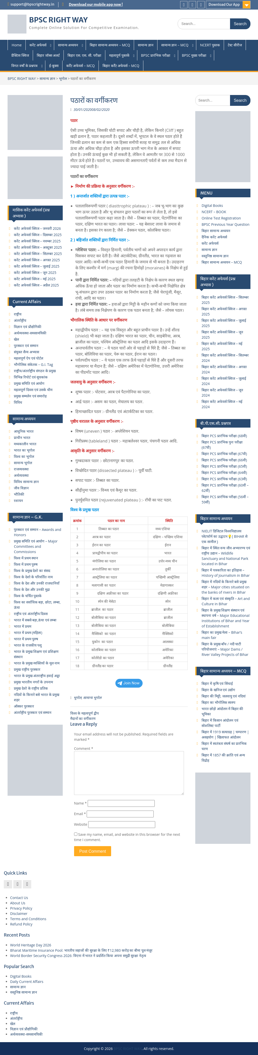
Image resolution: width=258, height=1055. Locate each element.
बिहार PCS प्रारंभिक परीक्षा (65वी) (224, 466)
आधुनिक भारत (24, 431)
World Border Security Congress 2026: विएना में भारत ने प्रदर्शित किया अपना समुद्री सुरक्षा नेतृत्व (78, 955)
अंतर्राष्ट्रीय (20, 320)
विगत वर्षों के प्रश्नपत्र (24, 65)
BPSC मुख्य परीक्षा (194, 55)
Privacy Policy (21, 908)
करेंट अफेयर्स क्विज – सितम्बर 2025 (38, 253)
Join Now (128, 683)
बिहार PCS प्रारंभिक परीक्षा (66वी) (224, 460)
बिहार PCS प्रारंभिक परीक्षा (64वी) (224, 472)
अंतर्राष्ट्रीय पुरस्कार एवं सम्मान (32, 712)
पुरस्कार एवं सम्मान (26, 345)
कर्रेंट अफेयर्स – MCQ (80, 65)
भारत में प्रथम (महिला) (28, 632)
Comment (83, 748)
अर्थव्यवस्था (21, 475)
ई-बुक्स (53, 65)
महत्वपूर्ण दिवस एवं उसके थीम (33, 389)
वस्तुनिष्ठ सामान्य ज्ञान (215, 255)
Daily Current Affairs (26, 981)
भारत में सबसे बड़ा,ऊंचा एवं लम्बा (35, 620)
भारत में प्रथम (22, 626)
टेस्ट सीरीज (235, 45)
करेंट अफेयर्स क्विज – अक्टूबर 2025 (38, 247)
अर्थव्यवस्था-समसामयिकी (30, 333)
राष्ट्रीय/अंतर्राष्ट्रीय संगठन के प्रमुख (35, 370)
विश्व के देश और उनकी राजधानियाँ (36, 583)
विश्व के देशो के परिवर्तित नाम (33, 576)
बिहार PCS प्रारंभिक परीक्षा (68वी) (224, 435)
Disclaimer (18, 913)
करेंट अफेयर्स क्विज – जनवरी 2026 (37, 228)
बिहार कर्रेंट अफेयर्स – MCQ (121, 65)
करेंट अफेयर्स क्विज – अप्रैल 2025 (36, 285)
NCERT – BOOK (214, 211)
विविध (18, 402)
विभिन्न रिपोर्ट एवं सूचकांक (31, 377)
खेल (16, 339)
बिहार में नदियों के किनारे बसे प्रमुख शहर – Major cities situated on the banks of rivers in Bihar (225, 587)
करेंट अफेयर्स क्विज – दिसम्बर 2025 (37, 234)
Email (80, 813)
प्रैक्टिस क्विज (20, 55)
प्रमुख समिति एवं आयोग (29, 383)
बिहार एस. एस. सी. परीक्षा (84, 55)
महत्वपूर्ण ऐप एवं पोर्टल (28, 358)
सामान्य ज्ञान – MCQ (174, 45)
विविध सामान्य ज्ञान (26, 481)
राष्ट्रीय (17, 314)
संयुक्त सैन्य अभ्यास (26, 351)
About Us (17, 903)
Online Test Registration (221, 218)
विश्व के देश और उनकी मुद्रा (32, 589)
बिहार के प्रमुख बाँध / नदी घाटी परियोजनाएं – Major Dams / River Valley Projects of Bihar (225, 649)
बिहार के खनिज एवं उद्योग (218, 689)
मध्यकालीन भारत (25, 443)
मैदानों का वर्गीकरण (82, 718)
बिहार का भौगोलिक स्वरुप (218, 702)
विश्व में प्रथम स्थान (26, 558)
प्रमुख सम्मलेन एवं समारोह (30, 396)
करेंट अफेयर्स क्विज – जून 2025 (35, 272)
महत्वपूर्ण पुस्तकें (119, 55)
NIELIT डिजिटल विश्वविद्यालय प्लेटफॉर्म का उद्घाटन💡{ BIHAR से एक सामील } (224, 536)
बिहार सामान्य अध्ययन (216, 230)
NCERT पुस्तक (210, 45)
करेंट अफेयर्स (37, 45)
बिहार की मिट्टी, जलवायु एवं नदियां (224, 696)
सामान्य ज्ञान (145, 45)
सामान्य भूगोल (92, 697)
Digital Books (212, 205)
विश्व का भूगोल (24, 456)
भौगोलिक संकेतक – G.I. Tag (33, 364)
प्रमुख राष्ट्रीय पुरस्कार (27, 669)
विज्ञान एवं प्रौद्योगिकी (27, 326)
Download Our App (224, 4)
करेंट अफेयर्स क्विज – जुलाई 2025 (36, 266)
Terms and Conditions (28, 918)
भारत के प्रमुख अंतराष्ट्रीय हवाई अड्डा (37, 675)
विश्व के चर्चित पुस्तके (28, 595)
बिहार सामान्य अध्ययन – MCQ (110, 45)
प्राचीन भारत (22, 437)
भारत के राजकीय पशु (28, 645)
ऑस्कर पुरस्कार (24, 706)
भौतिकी (19, 494)
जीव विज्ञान (21, 488)
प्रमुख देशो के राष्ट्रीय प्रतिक (31, 688)
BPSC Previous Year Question (225, 224)
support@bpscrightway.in (32, 4)
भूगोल (63, 78)
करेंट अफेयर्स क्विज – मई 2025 (34, 278)
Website (80, 824)
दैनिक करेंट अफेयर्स (214, 237)
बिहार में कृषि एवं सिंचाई (217, 683)
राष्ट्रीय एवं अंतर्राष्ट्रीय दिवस (31, 613)
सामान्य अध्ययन (68, 45)
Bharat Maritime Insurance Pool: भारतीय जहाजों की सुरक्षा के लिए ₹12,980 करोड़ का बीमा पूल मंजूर (81, 950)
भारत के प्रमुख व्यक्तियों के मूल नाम (36, 663)
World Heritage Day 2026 (30, 945)
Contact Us (19, 897)
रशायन (18, 500)
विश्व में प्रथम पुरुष (26, 564)
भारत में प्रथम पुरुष (26, 638)
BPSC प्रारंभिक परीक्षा (155, 55)
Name (80, 803)
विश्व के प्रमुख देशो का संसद (32, 570)
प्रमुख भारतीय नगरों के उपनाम (33, 682)
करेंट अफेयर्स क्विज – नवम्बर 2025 (37, 241)
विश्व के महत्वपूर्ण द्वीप (84, 713)
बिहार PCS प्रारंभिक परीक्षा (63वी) (224, 478)
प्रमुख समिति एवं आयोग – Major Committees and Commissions (35, 546)
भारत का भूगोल (24, 450)
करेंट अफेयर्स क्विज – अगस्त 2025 (37, 260)
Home (17, 45)
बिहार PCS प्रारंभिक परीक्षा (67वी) (224, 453)
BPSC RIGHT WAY (58, 19)
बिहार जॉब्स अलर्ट (48, 55)
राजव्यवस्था (21, 469)
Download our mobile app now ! (96, 4)
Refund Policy (21, 924)
